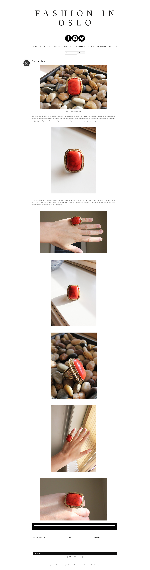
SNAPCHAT (57, 46)
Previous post (39, 537)
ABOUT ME (47, 46)
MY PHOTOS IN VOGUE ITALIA (85, 46)
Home (69, 537)
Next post (97, 537)
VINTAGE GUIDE (68, 46)
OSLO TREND (113, 46)
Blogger (99, 565)
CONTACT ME (37, 46)
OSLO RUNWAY (101, 46)
